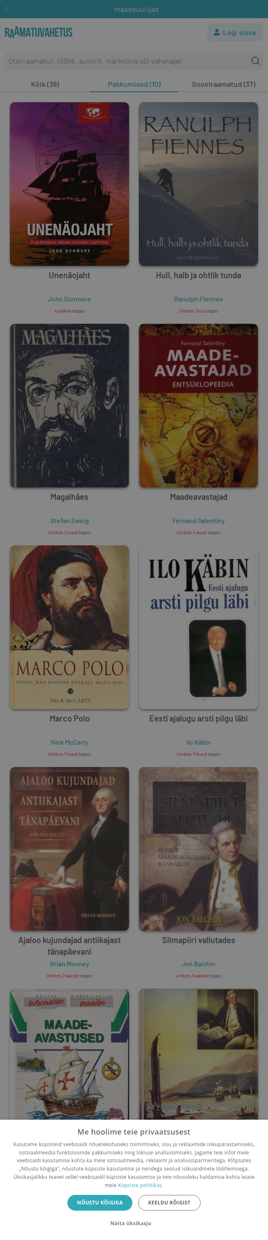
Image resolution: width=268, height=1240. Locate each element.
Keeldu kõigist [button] (169, 1202)
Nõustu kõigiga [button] (100, 1202)
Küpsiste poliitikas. (140, 1185)
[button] (134, 1223)
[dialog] (134, 1180)
